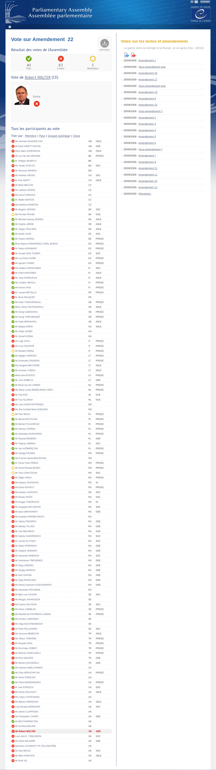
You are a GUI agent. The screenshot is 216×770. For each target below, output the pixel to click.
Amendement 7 (147, 155)
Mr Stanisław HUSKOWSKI (28, 434)
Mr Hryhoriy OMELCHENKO (29, 667)
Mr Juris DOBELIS (24, 380)
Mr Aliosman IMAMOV (26, 170)
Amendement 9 (147, 162)
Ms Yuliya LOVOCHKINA (27, 697)
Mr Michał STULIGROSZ (27, 424)
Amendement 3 (147, 123)
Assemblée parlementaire (49, 13)
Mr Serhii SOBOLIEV (25, 677)
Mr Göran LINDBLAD (25, 609)
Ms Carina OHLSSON (26, 604)
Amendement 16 (148, 73)
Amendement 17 (148, 79)
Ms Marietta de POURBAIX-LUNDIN (33, 614)
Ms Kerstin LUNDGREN (26, 619)
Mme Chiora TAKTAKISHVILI (29, 307)
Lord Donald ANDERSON (27, 706)
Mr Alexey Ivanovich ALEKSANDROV (33, 585)
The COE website (201, 14)
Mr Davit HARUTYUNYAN (27, 146)
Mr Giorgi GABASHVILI (26, 312)
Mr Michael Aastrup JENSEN (29, 219)
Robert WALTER (38, 77)
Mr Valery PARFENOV (26, 546)
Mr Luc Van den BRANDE (27, 156)
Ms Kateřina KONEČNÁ (26, 204)
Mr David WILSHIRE (25, 741)
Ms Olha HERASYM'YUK (27, 672)
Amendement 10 (148, 104)
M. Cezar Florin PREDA (26, 463)
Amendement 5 (147, 136)
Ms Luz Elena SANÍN (25, 258)
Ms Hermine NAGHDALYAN (28, 141)
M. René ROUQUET (25, 297)
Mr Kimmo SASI (23, 287)
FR (196, 2)
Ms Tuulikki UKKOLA (25, 282)
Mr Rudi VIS (21, 760)
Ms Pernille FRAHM (24, 214)
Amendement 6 (147, 142)
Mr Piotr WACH (22, 414)
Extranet (205, 2)
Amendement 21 (148, 168)
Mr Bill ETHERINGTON (26, 721)
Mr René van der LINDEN (27, 385)
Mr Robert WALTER (25, 731)
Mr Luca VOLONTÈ (24, 346)
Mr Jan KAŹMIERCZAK (26, 448)
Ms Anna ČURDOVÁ (25, 195)
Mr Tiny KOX (21, 395)
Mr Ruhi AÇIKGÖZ (24, 658)
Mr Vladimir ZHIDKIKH (26, 551)
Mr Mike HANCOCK (25, 755)
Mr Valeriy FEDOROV (25, 521)
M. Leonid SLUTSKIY (25, 541)
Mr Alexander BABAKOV (27, 555)
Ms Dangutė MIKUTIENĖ (27, 365)
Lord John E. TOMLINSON (28, 736)
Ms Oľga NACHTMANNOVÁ (29, 624)
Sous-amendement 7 (151, 149)
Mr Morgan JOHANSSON (27, 599)
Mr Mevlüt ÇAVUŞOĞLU (27, 663)
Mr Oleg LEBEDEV (24, 565)
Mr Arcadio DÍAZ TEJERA (27, 253)
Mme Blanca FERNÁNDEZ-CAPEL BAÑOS (36, 243)
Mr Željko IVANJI (23, 477)
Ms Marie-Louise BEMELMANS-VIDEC (34, 390)
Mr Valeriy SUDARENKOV (28, 536)
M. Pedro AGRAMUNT (26, 248)
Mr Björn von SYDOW (26, 594)
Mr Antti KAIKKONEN (25, 273)
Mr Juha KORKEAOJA (26, 278)
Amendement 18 (148, 92)
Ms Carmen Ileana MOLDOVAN (30, 458)
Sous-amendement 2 (151, 111)
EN (192, 2)
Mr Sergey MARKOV (25, 570)
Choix (76, 136)
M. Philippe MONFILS (25, 161)
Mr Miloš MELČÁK (24, 185)
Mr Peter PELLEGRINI (26, 629)
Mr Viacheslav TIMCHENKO (29, 560)
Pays (42, 136)
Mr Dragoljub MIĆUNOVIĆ (28, 507)
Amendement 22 (148, 181)
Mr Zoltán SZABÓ (24, 331)
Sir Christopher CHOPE (26, 716)
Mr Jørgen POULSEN (25, 229)
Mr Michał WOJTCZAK (26, 419)
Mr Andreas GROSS (25, 175)
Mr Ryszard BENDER (25, 438)
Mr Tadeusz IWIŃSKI (25, 443)
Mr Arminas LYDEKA (25, 370)
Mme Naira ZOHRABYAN (27, 151)
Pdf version (133, 55)
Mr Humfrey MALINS (25, 726)
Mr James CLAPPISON (26, 711)
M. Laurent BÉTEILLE (26, 292)
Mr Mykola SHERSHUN (26, 702)
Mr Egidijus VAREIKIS (26, 355)
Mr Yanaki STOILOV (25, 165)
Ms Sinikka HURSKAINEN (28, 268)
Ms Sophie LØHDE (24, 224)
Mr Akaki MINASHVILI (26, 321)
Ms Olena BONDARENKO (28, 682)
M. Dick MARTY (23, 180)
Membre (30, 136)
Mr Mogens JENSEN (25, 209)
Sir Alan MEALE (23, 750)
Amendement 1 (147, 60)
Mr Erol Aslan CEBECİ (26, 648)
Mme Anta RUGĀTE (25, 375)
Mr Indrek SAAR (23, 234)
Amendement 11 (148, 174)
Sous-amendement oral (152, 66)
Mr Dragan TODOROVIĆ (27, 502)
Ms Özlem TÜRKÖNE (25, 638)
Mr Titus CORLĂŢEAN (26, 473)
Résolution (145, 193)
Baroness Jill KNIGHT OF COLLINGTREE (35, 746)
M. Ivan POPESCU (24, 687)
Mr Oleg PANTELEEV (25, 580)
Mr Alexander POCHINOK (27, 590)
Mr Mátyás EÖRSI (24, 326)
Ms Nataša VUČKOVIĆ (26, 492)
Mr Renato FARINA (24, 351)
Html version (126, 55)
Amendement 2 (147, 117)
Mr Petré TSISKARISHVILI (28, 302)
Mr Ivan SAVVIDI (23, 575)
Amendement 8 (147, 98)
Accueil (9, 26)
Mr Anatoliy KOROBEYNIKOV (29, 516)
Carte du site (10, 1)
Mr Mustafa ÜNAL (24, 643)
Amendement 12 (148, 187)
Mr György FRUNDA (25, 453)
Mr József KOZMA (24, 336)
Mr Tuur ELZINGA (24, 399)
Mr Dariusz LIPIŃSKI (25, 429)
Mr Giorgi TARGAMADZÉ (27, 317)
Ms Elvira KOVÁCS (24, 487)
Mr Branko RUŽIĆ (24, 497)
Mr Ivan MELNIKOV (24, 531)
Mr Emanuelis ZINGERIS (27, 360)
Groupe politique (59, 136)
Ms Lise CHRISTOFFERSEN (29, 404)
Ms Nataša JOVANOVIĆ (27, 482)
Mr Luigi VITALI (22, 341)
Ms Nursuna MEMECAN (27, 633)
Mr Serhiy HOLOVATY (26, 692)
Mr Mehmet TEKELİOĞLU (28, 653)
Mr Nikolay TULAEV (25, 526)
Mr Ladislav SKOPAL (25, 190)
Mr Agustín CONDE (24, 263)
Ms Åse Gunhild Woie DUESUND (31, 409)
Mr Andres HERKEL (25, 239)
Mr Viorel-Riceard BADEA (27, 468)
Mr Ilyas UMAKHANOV (26, 511)
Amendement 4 (147, 130)
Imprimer (105, 50)
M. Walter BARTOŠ (24, 200)
